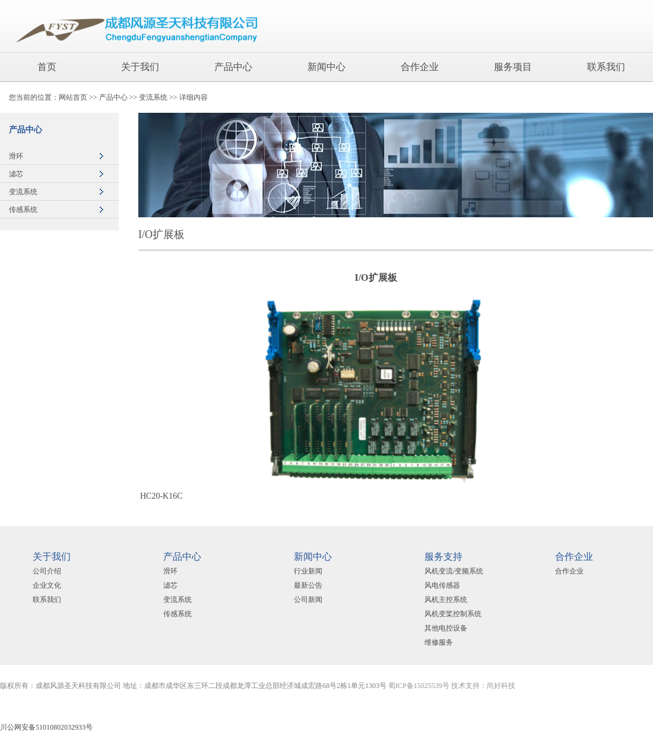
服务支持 (443, 557)
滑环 (16, 156)
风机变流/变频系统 (453, 571)
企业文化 (47, 585)
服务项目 (513, 67)
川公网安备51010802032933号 (46, 727)
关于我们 (140, 67)
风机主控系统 (445, 599)
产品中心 (233, 67)
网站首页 (73, 97)
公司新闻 (308, 599)
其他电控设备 (445, 628)
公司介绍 (47, 571)
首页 (46, 67)
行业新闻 (308, 571)
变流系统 (153, 97)
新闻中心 (326, 67)
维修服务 (438, 642)
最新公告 (308, 585)
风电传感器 (442, 585)
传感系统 (23, 209)
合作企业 (420, 67)
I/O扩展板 (161, 234)
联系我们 (606, 67)
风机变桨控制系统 (452, 614)
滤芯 (16, 174)
